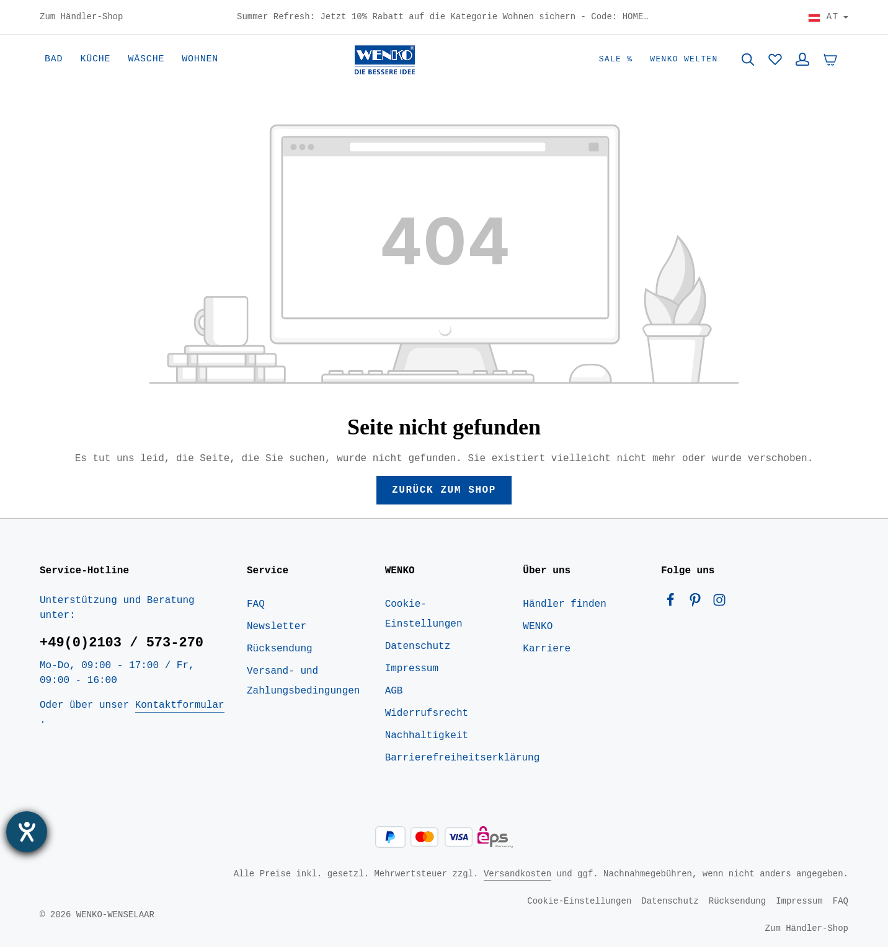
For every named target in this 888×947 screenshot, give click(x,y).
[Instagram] (719, 603)
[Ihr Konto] (802, 59)
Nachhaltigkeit (426, 735)
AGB (394, 691)
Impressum (411, 669)
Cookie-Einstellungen (424, 614)
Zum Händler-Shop (81, 17)
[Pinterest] (698, 603)
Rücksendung (280, 649)
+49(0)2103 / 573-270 (121, 642)
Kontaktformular (179, 705)
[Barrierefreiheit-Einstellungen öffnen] (26, 831)
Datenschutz (418, 646)
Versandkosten (517, 873)
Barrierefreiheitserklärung (462, 758)
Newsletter (276, 626)
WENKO (538, 626)
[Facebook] (673, 603)
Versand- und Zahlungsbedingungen (303, 681)
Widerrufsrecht (426, 713)
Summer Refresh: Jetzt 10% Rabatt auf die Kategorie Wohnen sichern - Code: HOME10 (444, 17)
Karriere (547, 649)
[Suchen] (747, 59)
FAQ (256, 604)
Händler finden (564, 604)
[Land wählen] (828, 17)
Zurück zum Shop (444, 490)
